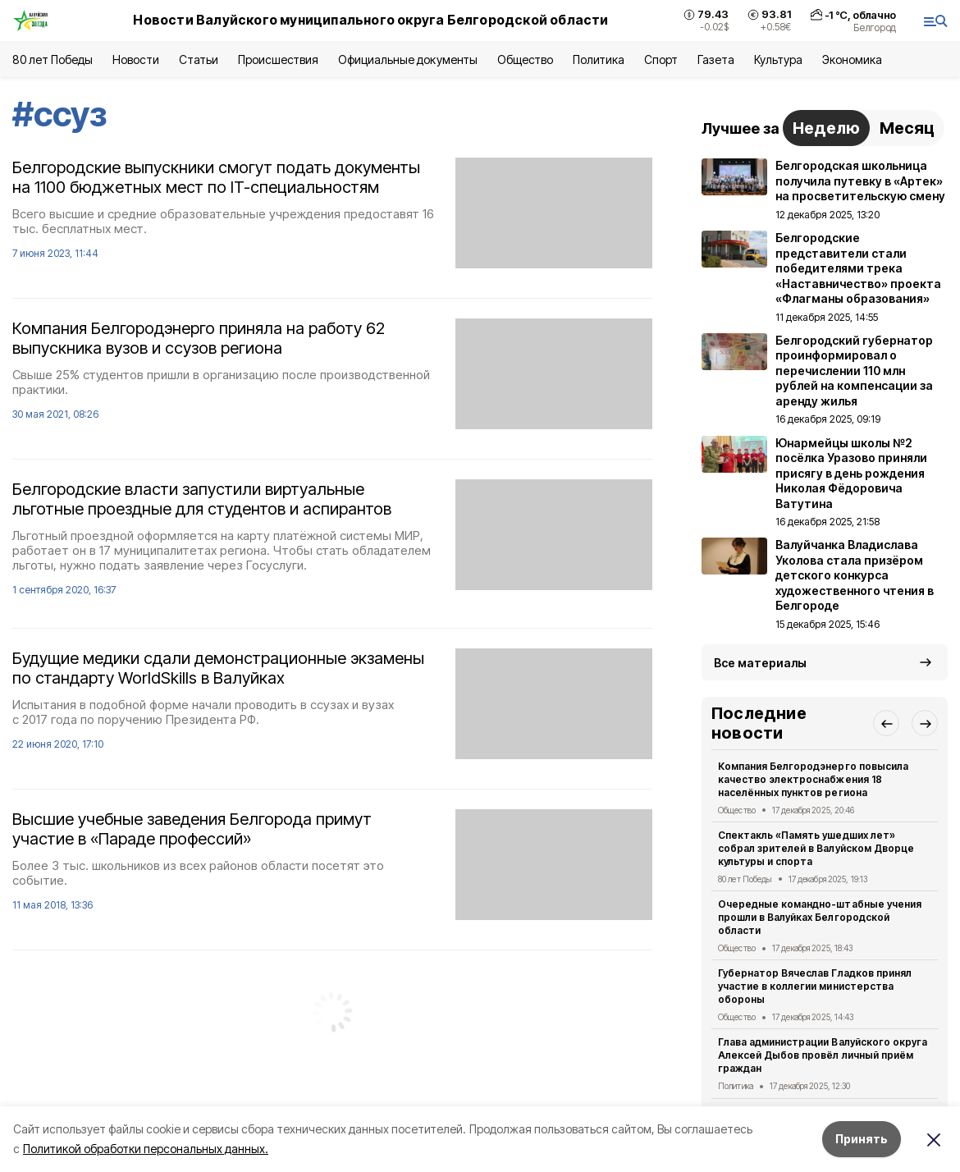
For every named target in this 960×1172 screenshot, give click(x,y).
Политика (598, 59)
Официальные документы (408, 59)
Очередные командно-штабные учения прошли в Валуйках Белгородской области (819, 917)
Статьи (198, 59)
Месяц (907, 128)
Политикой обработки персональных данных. (145, 1149)
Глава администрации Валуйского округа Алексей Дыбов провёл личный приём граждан (822, 1055)
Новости (135, 59)
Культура (778, 59)
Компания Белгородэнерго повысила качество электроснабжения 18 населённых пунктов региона (813, 779)
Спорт (661, 59)
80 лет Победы (52, 59)
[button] (886, 723)
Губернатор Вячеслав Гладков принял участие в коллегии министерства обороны (815, 986)
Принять (861, 1139)
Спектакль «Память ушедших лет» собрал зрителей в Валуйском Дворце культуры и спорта (816, 848)
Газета (715, 59)
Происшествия (278, 59)
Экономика (852, 59)
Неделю (826, 128)
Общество (525, 59)
